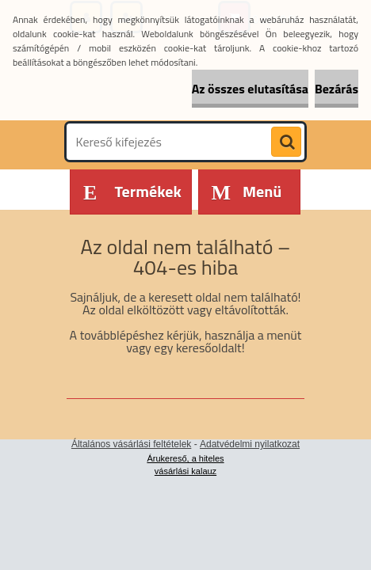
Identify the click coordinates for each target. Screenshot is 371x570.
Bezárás (336, 88)
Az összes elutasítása (250, 88)
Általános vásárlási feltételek (131, 444)
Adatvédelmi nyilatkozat (250, 444)
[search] (286, 142)
